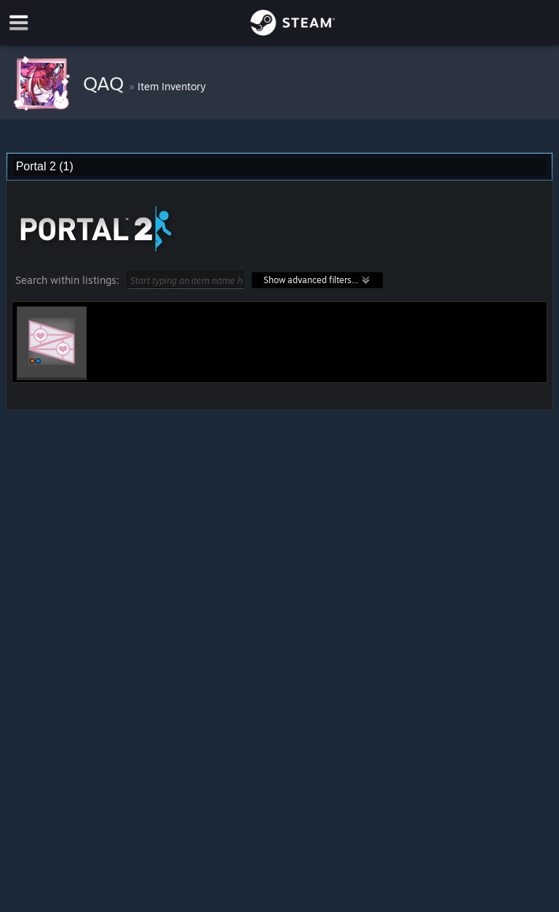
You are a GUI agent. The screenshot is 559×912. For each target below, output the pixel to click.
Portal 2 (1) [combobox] (45, 166)
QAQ (106, 83)
